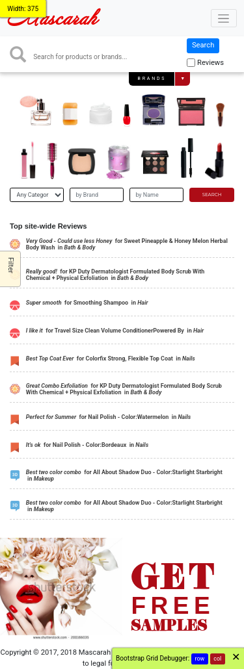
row (200, 658)
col (217, 658)
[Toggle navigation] (224, 18)
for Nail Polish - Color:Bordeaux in (87, 445)
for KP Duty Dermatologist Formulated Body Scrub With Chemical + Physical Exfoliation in (115, 275)
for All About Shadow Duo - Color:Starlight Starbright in (124, 476)
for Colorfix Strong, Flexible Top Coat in (110, 358)
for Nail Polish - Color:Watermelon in (108, 417)
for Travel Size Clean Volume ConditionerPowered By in (115, 330)
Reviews (210, 62)
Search (203, 45)
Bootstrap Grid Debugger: (152, 658)
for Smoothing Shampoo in (87, 302)
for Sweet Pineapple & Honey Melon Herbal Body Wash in (127, 244)
